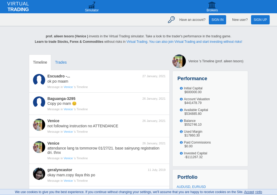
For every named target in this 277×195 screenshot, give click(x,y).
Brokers (212, 10)
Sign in (218, 20)
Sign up (260, 20)
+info (258, 192)
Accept (249, 192)
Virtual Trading (136, 42)
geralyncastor (59, 170)
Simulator (92, 10)
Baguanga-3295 (61, 98)
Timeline (40, 62)
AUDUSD (183, 187)
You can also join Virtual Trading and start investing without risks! (195, 42)
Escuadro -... (58, 76)
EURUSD (199, 187)
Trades (61, 62)
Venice (69, 87)
